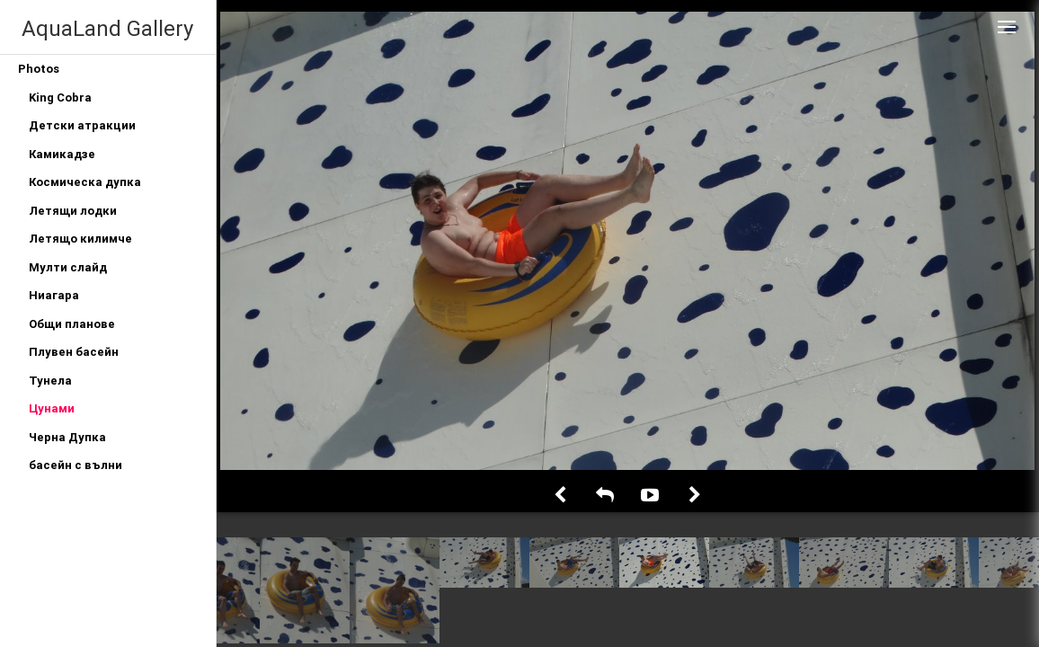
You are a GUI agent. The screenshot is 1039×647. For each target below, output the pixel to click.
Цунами (52, 408)
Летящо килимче (80, 238)
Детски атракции (82, 125)
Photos (38, 68)
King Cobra (60, 97)
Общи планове (72, 324)
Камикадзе (62, 154)
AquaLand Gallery (107, 28)
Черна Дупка (67, 437)
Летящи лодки (73, 210)
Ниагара (54, 295)
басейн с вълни (75, 465)
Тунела (50, 380)
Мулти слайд (68, 267)
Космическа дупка (85, 182)
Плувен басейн (74, 351)
